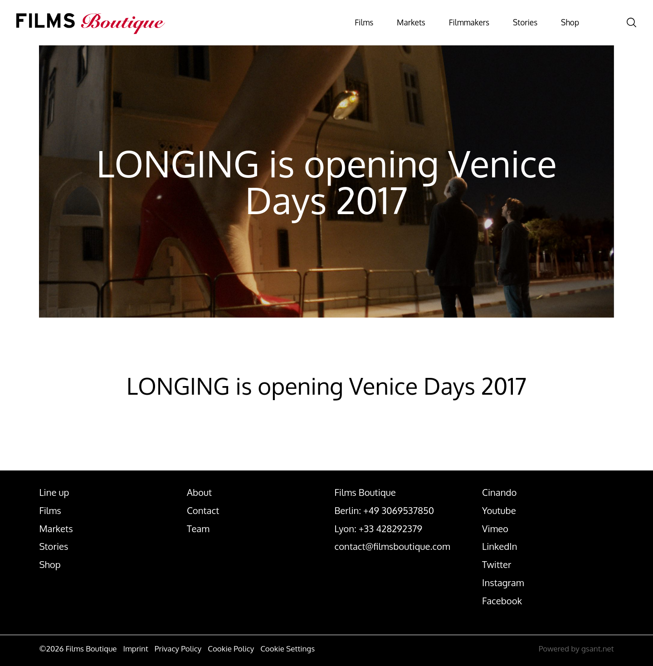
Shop (561, 23)
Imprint (135, 648)
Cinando (499, 492)
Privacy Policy (178, 648)
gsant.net (597, 648)
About (199, 492)
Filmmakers (442, 23)
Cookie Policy (231, 648)
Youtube (499, 510)
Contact (203, 510)
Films (319, 23)
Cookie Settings (287, 648)
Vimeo (495, 528)
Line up (54, 492)
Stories (508, 23)
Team (198, 528)
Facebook (502, 601)
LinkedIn (499, 546)
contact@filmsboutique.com (392, 546)
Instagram (503, 582)
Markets (374, 23)
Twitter (496, 564)
